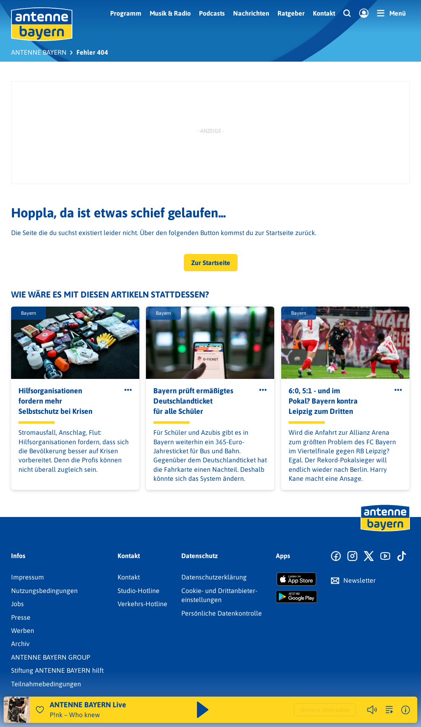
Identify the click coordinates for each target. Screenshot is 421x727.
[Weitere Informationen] (405, 710)
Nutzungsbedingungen (44, 590)
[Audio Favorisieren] (39, 709)
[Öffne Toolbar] (128, 390)
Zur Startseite (210, 262)
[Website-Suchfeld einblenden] (347, 13)
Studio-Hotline (139, 590)
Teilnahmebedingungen (46, 684)
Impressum (27, 577)
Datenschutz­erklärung (214, 577)
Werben (22, 630)
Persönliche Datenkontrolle (221, 613)
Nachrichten (251, 13)
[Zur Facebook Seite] (336, 556)
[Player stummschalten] (372, 709)
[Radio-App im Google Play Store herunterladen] (296, 597)
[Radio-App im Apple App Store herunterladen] (296, 579)
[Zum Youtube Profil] (385, 556)
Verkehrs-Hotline (142, 603)
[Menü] (391, 13)
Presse (20, 617)
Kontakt (324, 13)
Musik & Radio (170, 13)
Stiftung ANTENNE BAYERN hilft (57, 670)
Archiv (20, 643)
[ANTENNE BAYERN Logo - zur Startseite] (41, 24)
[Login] (364, 13)
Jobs (17, 603)
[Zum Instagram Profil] (352, 556)
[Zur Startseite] (385, 530)
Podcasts (212, 13)
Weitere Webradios (324, 709)
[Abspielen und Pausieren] (202, 709)
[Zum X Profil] (369, 556)
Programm (125, 13)
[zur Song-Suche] (389, 709)
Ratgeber (291, 13)
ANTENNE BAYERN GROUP (50, 657)
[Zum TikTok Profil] (401, 556)
